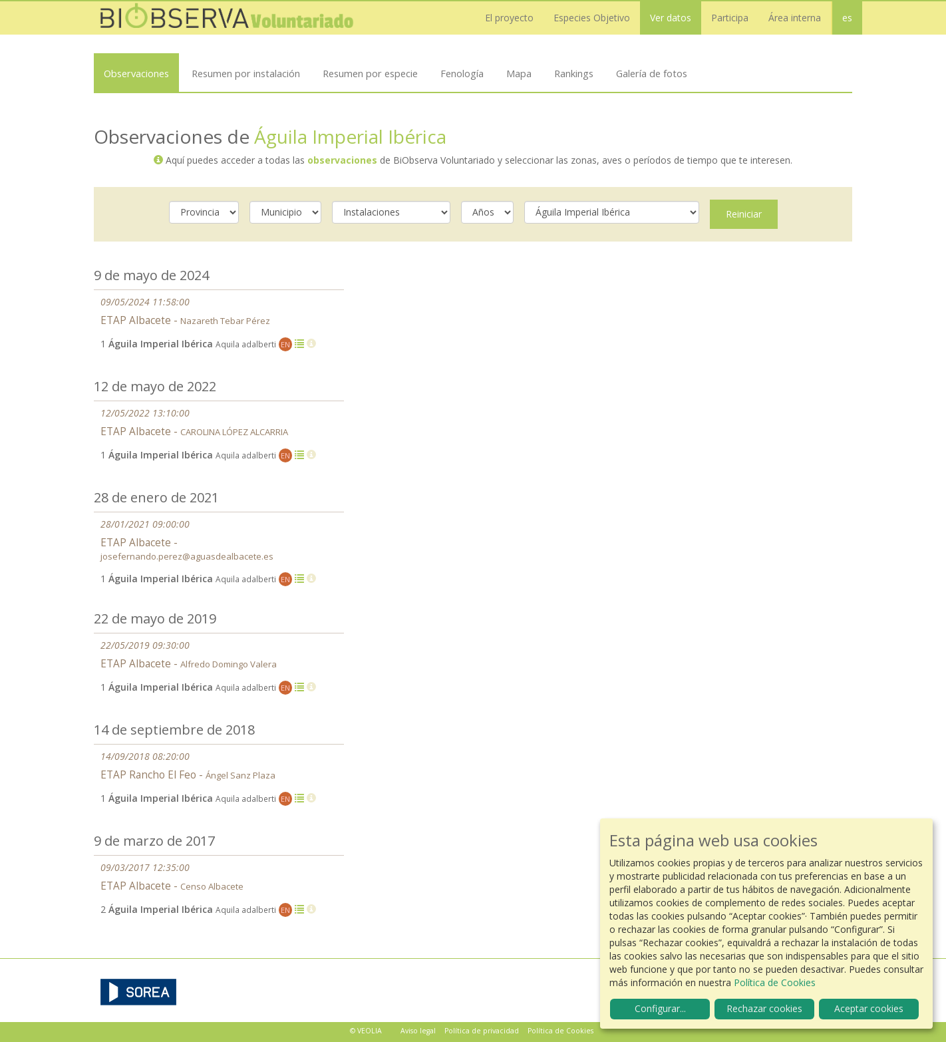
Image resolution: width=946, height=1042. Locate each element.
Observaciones (136, 73)
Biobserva (227, 18)
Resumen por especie (370, 73)
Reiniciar (744, 214)
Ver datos (670, 17)
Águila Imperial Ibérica (350, 136)
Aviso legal (418, 1030)
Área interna (794, 17)
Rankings (573, 73)
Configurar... (660, 1008)
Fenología (462, 73)
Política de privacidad (481, 1030)
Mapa (519, 73)
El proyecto (509, 17)
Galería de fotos (651, 73)
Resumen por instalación (246, 73)
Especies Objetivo (591, 17)
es (847, 17)
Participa (729, 17)
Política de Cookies (560, 1030)
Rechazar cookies (764, 1008)
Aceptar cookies (868, 1008)
